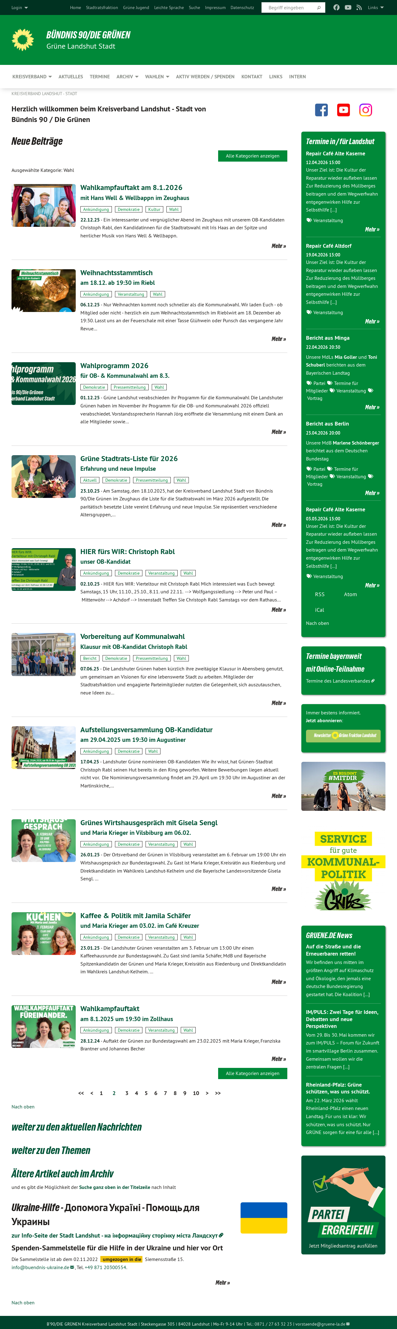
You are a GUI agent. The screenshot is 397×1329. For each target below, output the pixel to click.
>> (218, 1089)
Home (75, 7)
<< (81, 1089)
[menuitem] (75, 7)
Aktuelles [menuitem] (71, 76)
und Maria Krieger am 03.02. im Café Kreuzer (139, 923)
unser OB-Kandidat (105, 561)
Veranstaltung (131, 293)
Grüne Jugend (136, 7)
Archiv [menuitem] (125, 76)
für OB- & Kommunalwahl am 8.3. (125, 375)
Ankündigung (96, 209)
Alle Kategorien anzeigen (253, 156)
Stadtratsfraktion (102, 7)
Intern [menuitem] (297, 76)
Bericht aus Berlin (327, 423)
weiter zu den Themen (51, 1147)
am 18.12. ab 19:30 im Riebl (117, 282)
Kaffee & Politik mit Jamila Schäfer (135, 913)
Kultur (154, 209)
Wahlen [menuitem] (154, 76)
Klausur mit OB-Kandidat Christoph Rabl (133, 645)
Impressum (215, 7)
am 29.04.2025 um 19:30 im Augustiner (133, 738)
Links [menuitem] (373, 7)
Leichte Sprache (169, 7)
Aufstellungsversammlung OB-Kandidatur (146, 728)
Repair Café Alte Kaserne (335, 153)
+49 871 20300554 (105, 1264)
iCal (319, 609)
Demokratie (129, 209)
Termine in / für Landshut (340, 141)
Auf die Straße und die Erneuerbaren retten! (333, 950)
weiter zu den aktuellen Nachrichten (77, 1124)
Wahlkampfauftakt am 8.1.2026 (131, 187)
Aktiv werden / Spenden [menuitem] (205, 76)
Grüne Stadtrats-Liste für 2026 (129, 457)
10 (196, 1089)
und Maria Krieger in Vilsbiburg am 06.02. (135, 830)
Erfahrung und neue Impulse (118, 468)
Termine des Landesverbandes (338, 681)
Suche (194, 7)
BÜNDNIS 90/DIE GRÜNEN (88, 35)
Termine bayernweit (333, 656)
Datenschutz (242, 7)
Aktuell (90, 479)
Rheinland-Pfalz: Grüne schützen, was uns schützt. (338, 1088)
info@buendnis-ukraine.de (40, 1264)
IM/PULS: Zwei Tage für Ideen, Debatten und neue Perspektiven (342, 1019)
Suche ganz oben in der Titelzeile (114, 1184)
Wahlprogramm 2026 (114, 365)
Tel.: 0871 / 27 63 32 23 (269, 1321)
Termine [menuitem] (100, 76)
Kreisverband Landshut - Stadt (44, 93)
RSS (320, 594)
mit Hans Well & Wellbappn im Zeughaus (134, 198)
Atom (350, 594)
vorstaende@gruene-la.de (320, 1321)
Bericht (90, 656)
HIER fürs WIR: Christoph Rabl (127, 550)
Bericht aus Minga (328, 337)
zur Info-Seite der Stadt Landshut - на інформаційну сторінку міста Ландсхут (115, 1232)
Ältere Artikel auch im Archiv (62, 1170)
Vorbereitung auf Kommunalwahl (132, 635)
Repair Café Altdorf (329, 245)
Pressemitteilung (130, 386)
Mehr (277, 245)
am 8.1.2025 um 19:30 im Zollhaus (126, 1016)
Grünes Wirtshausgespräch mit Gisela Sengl (149, 820)
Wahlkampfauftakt (109, 1005)
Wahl (174, 209)
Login (17, 7)
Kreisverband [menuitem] (29, 76)
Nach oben (23, 1103)
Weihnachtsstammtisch (116, 272)
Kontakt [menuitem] (252, 76)
